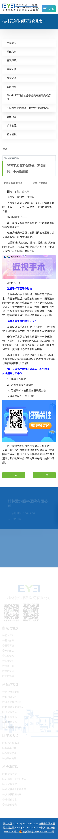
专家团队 (12, 69)
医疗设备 (12, 87)
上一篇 (13, 475)
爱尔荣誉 (12, 51)
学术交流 (12, 125)
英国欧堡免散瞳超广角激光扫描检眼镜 (28, 108)
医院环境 (12, 60)
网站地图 (7, 823)
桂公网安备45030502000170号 (36, 831)
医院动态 (12, 78)
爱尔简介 (12, 43)
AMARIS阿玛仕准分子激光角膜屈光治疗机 (29, 97)
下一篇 (44, 475)
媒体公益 (12, 116)
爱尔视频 (12, 134)
